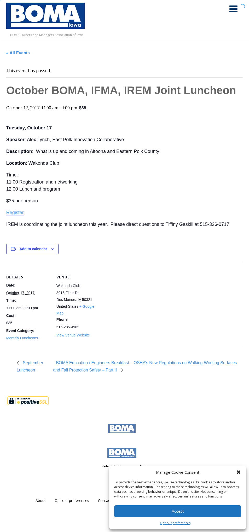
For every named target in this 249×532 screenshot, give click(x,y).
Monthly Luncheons (22, 338)
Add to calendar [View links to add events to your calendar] (33, 249)
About (41, 500)
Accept (178, 511)
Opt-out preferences (175, 523)
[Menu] (233, 8)
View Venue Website (73, 335)
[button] (238, 472)
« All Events (18, 53)
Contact (104, 500)
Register (15, 212)
